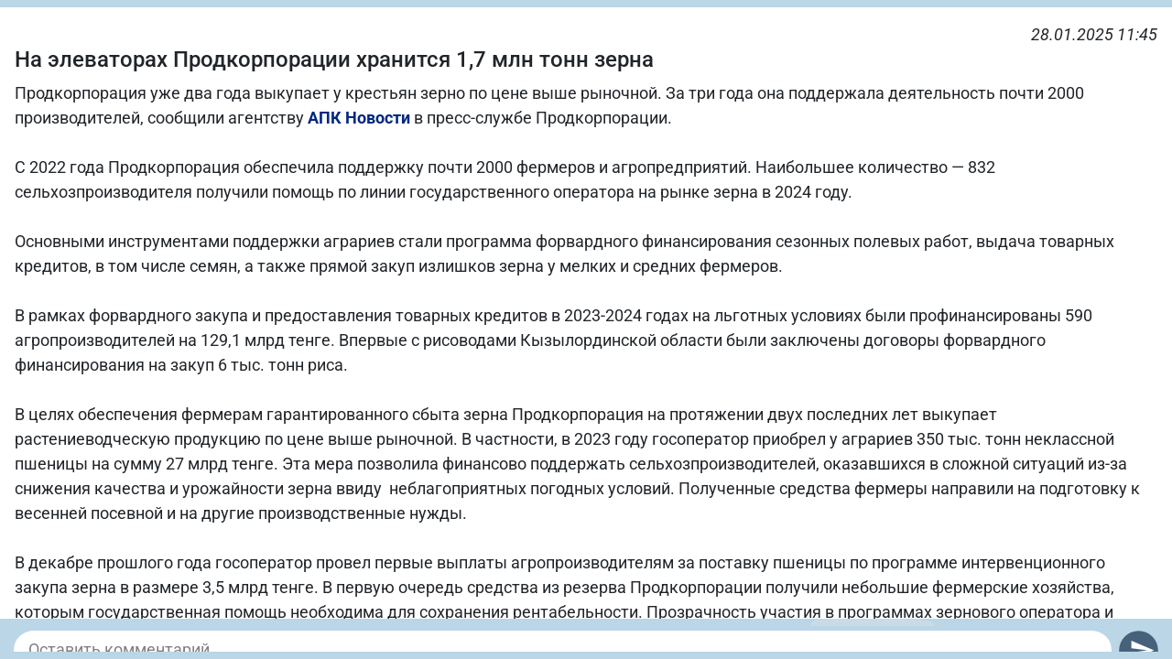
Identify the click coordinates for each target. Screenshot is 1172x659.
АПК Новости (359, 117)
